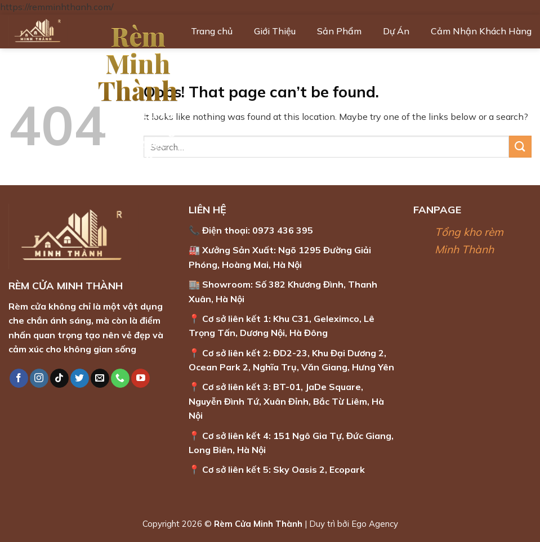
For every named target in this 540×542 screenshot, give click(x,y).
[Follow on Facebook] (19, 378)
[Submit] (520, 147)
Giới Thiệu (275, 31)
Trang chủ (212, 31)
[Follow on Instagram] (39, 378)
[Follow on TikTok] (59, 378)
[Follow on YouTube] (140, 378)
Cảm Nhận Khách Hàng (481, 31)
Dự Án (396, 31)
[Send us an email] (100, 378)
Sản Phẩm (339, 31)
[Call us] (120, 378)
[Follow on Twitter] (79, 378)
